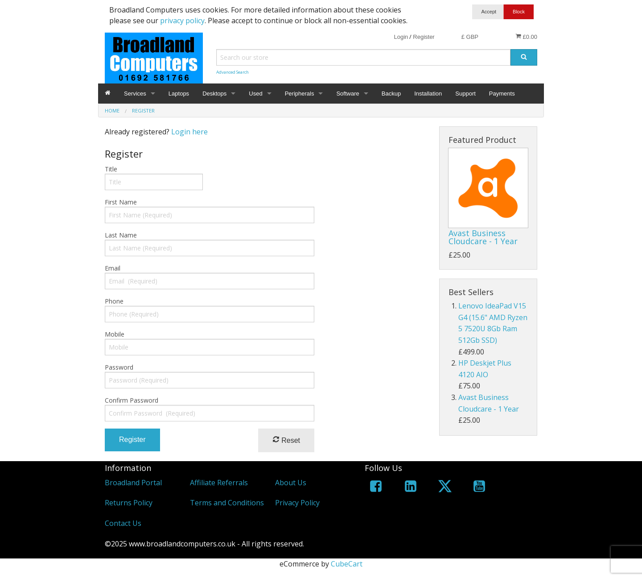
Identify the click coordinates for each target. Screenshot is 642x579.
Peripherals (299, 93)
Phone (114, 301)
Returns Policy (128, 503)
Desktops (214, 93)
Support (465, 93)
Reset (286, 440)
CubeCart (346, 564)
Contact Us (123, 523)
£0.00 (526, 36)
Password (119, 367)
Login (401, 36)
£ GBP (469, 36)
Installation (428, 93)
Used (255, 93)
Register (423, 36)
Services (135, 93)
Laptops (179, 93)
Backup (391, 93)
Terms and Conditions (227, 503)
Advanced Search (232, 72)
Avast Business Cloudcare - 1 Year (483, 237)
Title (111, 169)
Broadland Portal (133, 482)
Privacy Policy (297, 503)
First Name (121, 202)
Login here (189, 132)
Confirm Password (131, 400)
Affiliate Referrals (219, 482)
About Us (290, 482)
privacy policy (182, 20)
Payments (502, 93)
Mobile (114, 334)
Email (112, 268)
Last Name (121, 235)
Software (347, 93)
